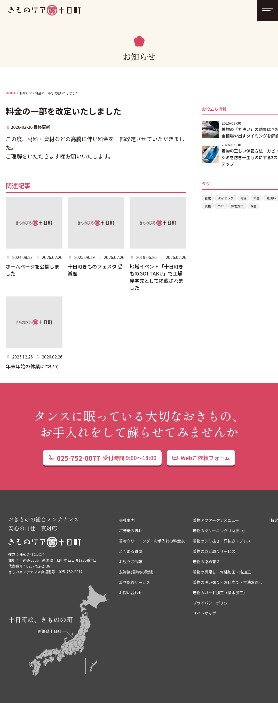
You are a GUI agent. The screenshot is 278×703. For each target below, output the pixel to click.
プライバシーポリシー (212, 603)
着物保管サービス (134, 582)
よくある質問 (130, 551)
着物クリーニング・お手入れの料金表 (152, 541)
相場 (243, 198)
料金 (256, 198)
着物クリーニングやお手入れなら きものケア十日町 (44, 10)
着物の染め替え (206, 561)
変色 (208, 206)
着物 (208, 198)
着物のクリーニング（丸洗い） (220, 530)
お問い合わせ (130, 592)
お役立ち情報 (130, 561)
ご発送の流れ (130, 530)
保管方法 (237, 206)
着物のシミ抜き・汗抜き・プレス (222, 541)
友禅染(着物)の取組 (136, 572)
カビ (221, 206)
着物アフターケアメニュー (216, 520)
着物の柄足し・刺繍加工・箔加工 (222, 572)
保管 (253, 206)
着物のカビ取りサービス (214, 551)
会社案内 (126, 520)
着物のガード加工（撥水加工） (220, 592)
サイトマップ (204, 613)
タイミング (225, 198)
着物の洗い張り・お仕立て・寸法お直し (228, 582)
